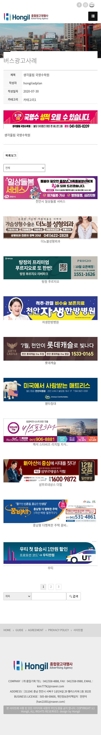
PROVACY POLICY (58, 630)
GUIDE (19, 630)
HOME (7, 630)
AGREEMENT (36, 630)
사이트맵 (78, 630)
